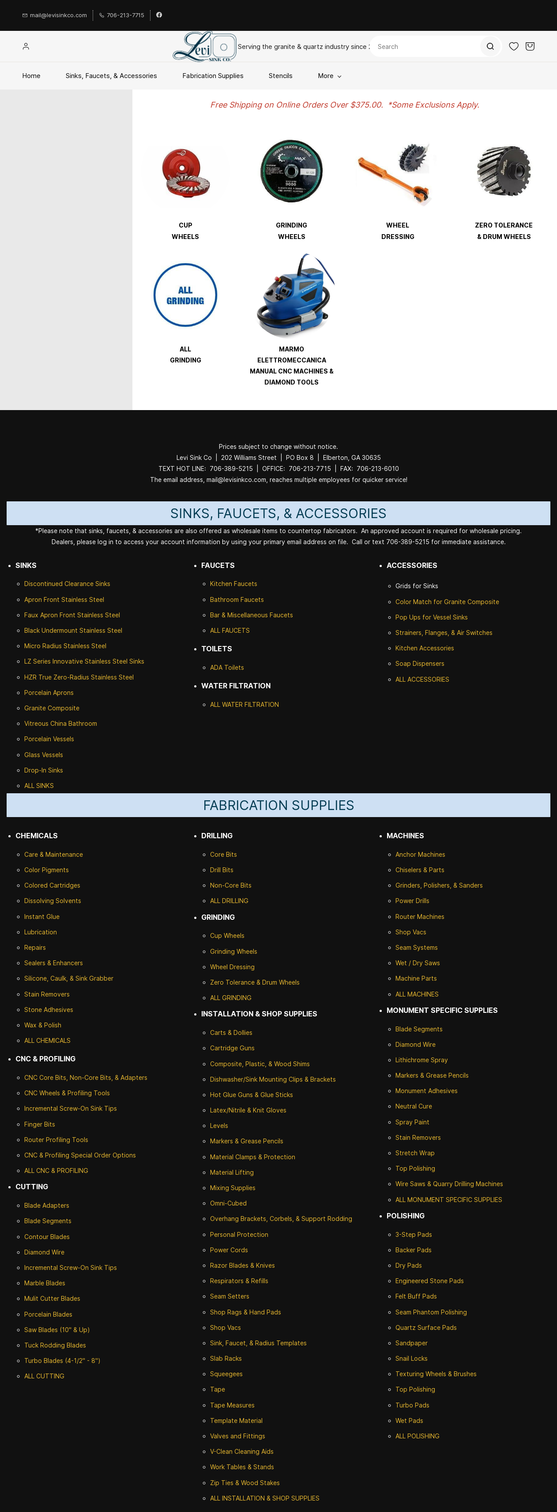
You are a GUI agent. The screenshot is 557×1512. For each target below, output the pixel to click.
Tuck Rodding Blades (55, 1345)
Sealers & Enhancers (53, 963)
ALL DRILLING (229, 900)
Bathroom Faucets (237, 599)
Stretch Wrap (415, 1153)
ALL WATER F (229, 704)
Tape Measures (232, 1405)
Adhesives (57, 1009)
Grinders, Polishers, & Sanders (439, 885)
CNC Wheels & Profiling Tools (67, 1093)
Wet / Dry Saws (417, 963)
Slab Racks (226, 1358)
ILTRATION (263, 704)
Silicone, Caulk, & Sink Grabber (68, 978)
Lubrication (40, 932)
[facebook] (159, 15)
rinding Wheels (236, 951)
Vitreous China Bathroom (60, 723)
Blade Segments (48, 1221)
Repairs (35, 947)
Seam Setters (229, 1296)
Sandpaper (411, 1343)
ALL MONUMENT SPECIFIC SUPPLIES (448, 1199)
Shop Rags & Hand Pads (245, 1312)
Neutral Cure (413, 1106)
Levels (219, 1125)
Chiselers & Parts (419, 870)
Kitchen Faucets (233, 583)
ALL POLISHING (417, 1436)
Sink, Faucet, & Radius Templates (258, 1343)
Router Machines (419, 916)
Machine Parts (416, 978)
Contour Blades (47, 1236)
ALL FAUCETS (230, 630)
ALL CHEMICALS (47, 1040)
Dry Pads (408, 1265)
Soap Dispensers (419, 663)
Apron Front (42, 599)
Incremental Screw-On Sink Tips (70, 1108)
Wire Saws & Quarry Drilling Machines (449, 1183)
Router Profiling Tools (56, 1139)
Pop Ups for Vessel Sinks (431, 617)
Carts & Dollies (231, 1032)
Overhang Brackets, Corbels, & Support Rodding (281, 1218)
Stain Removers (47, 994)
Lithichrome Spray (421, 1060)
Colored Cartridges (52, 885)
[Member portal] (26, 46)
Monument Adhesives (426, 1090)
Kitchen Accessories (424, 648)
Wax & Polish (42, 1025)
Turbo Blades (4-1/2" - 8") (62, 1360)
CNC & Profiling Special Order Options (80, 1155)
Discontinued (44, 583)
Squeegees (226, 1374)
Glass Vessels (43, 754)
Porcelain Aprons (49, 692)
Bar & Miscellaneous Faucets (251, 615)
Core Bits (223, 854)
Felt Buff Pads (416, 1296)
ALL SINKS (39, 785)
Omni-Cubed (228, 1203)
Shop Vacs (225, 1327)
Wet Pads (409, 1420)
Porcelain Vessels (49, 739)
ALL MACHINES (417, 994)
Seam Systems (416, 947)
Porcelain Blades (48, 1314)
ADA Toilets (227, 667)
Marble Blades (44, 1283)
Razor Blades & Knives (242, 1265)
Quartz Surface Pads (426, 1327)
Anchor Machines (420, 854)
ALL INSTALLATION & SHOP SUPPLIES (265, 1498)
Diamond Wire (44, 1252)
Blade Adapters (46, 1205)
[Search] (436, 46)
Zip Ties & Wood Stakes (245, 1482)
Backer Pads (413, 1250)
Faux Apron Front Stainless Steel (72, 615)
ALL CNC (36, 1170)
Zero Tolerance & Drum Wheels (255, 982)
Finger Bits (39, 1124)
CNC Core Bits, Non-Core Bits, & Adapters (85, 1077)
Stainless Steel (82, 599)
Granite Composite (51, 708)
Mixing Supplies (233, 1187)
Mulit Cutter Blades (52, 1298)
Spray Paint (412, 1122)
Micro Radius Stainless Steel (65, 646)
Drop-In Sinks (43, 770)
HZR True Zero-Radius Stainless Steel (79, 677)
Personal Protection (239, 1234)
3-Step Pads (413, 1234)
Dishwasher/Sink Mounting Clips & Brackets (273, 1079)
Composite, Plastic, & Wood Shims (260, 1064)
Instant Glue (42, 916)
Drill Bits (221, 870)
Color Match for (419, 601)
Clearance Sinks (87, 583)
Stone (33, 1009)
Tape (217, 1389)
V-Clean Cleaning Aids (242, 1451)
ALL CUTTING (44, 1376)
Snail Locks (411, 1358)
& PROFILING (68, 1170)
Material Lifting (232, 1172)
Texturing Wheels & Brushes (436, 1374)
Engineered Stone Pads (429, 1280)
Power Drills (412, 900)
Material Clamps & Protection (252, 1157)
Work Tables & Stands (242, 1467)
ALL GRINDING (231, 997)
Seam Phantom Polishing (431, 1312)
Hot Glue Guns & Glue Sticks (251, 1094)
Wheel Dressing (232, 967)
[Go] (490, 46)
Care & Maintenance (53, 854)
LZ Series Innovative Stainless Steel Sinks (84, 661)
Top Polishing (415, 1168)
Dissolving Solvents (52, 900)
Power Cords (229, 1250)
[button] (514, 46)
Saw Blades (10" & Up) (57, 1329)
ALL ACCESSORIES (422, 679)
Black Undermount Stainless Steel (73, 630)
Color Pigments (46, 870)
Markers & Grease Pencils (246, 1141)
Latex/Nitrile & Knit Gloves (248, 1110)
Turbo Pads (412, 1405)
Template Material (236, 1420)
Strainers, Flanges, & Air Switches (444, 632)
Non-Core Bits (231, 885)
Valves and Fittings (237, 1436)
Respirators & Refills (239, 1280)
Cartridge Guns (232, 1048)
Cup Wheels (227, 935)
